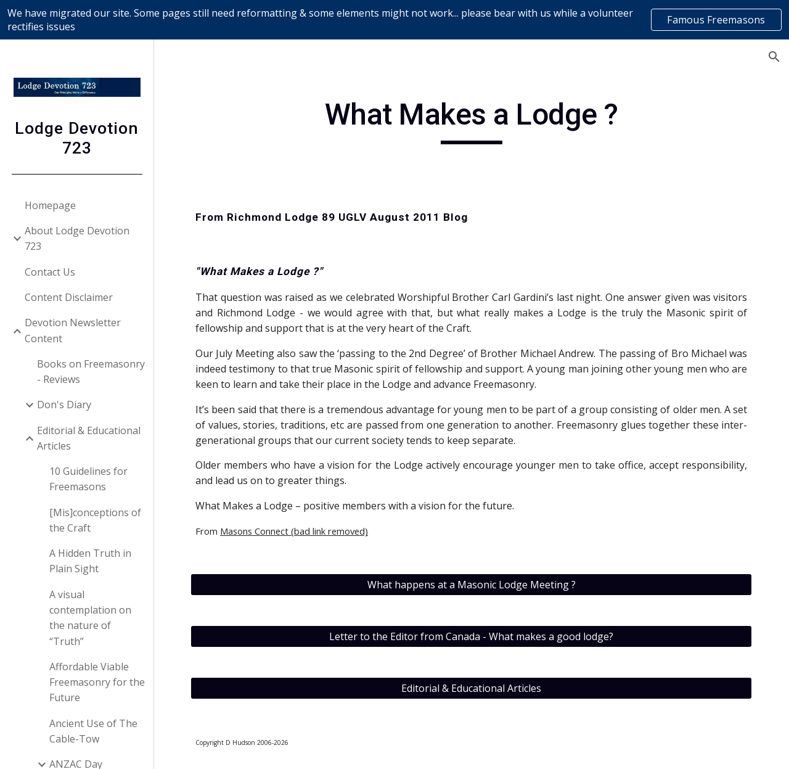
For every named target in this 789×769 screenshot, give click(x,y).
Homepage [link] (50, 205)
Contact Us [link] (50, 272)
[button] (774, 57)
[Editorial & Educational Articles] (472, 688)
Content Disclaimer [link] (69, 297)
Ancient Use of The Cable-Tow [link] (93, 731)
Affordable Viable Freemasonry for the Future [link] (97, 682)
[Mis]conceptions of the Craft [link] (95, 520)
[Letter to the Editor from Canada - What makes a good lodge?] (472, 636)
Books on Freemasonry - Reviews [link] (91, 371)
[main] (471, 120)
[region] (394, 19)
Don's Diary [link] (64, 404)
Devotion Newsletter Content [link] (73, 330)
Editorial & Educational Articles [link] (89, 438)
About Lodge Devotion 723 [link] (77, 238)
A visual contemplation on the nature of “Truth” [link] (90, 618)
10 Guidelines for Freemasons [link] (88, 478)
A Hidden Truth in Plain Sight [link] (90, 560)
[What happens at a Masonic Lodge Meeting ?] (472, 584)
